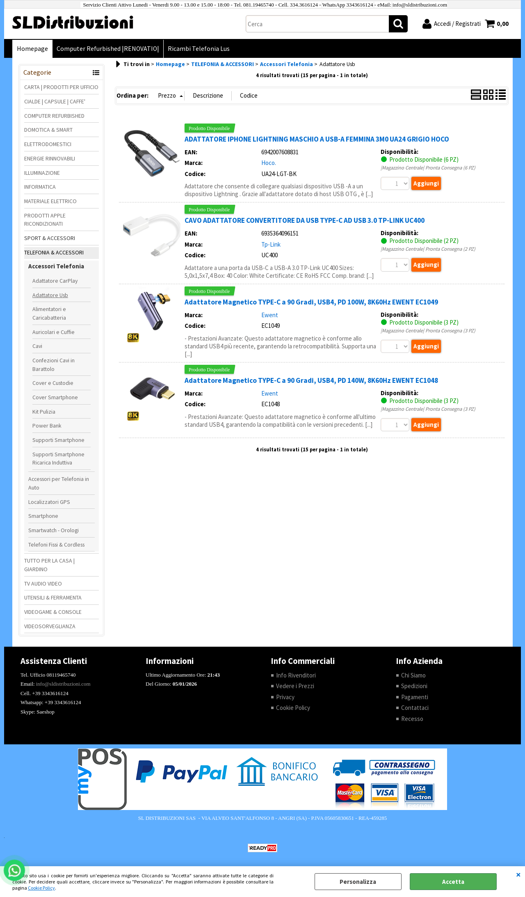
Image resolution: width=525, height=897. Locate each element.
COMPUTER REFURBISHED (54, 115)
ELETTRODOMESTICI (47, 144)
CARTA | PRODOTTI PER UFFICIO (61, 87)
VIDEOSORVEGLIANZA (49, 626)
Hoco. (268, 163)
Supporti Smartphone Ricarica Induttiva (58, 459)
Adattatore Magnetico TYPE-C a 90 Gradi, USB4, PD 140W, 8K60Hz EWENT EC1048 (311, 380)
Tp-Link (271, 244)
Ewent (269, 315)
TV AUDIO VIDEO (43, 583)
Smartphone (43, 515)
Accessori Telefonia (56, 266)
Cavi (37, 346)
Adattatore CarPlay (55, 280)
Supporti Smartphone (58, 440)
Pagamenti (414, 697)
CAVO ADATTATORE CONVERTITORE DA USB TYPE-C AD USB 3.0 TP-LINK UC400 (305, 220)
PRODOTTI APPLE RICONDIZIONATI (45, 220)
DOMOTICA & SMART (48, 129)
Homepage (32, 49)
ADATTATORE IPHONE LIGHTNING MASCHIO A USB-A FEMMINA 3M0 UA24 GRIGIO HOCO (317, 139)
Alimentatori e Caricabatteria (49, 313)
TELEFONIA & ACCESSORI (54, 252)
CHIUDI (518, 874)
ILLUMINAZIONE (42, 172)
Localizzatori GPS (49, 502)
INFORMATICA (40, 186)
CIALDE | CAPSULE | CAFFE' (54, 101)
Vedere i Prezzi (295, 686)
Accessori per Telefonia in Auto (58, 483)
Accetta (453, 882)
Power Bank (47, 425)
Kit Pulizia (43, 411)
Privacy (285, 697)
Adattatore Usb (50, 295)
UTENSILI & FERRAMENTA (53, 597)
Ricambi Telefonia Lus (199, 49)
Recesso (412, 719)
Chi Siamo (413, 675)
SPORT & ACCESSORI (49, 238)
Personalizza (358, 882)
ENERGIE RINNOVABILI (49, 158)
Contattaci (415, 708)
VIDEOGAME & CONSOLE (53, 612)
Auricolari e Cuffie (53, 332)
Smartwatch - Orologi (53, 530)
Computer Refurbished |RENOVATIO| (108, 49)
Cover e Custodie (52, 383)
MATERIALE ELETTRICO (50, 201)
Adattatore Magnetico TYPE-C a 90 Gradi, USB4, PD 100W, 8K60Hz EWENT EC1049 (311, 302)
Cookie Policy (41, 888)
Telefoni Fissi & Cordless (56, 544)
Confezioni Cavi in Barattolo (53, 365)
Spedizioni (414, 686)
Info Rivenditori (296, 675)
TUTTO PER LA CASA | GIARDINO (49, 565)
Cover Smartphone (55, 397)
